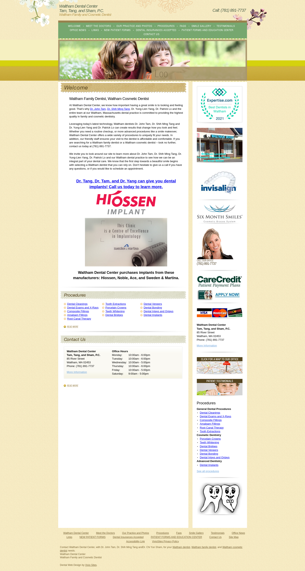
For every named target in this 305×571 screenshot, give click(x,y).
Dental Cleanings (77, 303)
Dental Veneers (153, 303)
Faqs (179, 533)
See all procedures (208, 471)
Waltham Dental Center (76, 533)
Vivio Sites (91, 565)
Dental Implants (153, 314)
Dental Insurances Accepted (128, 537)
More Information (77, 372)
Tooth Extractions (116, 303)
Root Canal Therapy (79, 318)
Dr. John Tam (98, 108)
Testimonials (217, 533)
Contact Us (215, 537)
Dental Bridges (114, 314)
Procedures (162, 533)
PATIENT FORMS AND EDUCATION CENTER (176, 537)
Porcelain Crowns (116, 307)
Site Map (233, 537)
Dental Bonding (153, 307)
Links (69, 537)
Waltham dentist (181, 547)
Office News (238, 533)
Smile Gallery (196, 533)
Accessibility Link (135, 541)
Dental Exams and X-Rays (83, 307)
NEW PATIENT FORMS (93, 537)
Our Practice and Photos (135, 533)
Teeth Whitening (115, 311)
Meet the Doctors (105, 533)
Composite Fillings (78, 311)
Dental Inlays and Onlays (159, 311)
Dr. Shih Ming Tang (118, 108)
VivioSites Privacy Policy (165, 541)
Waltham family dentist (203, 547)
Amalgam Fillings (77, 314)
